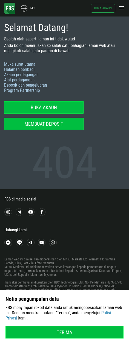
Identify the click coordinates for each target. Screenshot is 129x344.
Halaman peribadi (19, 69)
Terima (64, 332)
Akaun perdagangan (21, 74)
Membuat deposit (43, 124)
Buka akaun (103, 8)
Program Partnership (22, 90)
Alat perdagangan (19, 79)
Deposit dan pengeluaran (25, 85)
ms (32, 8)
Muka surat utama (19, 64)
